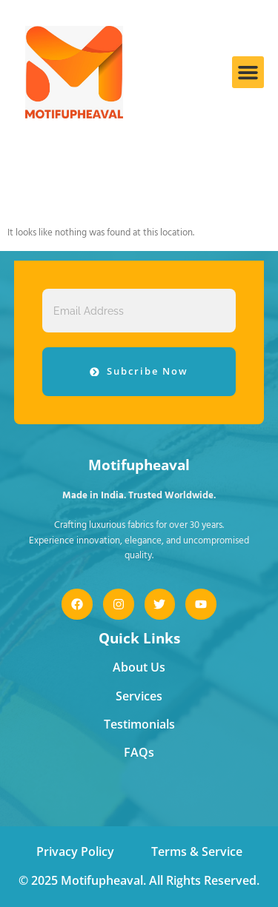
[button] (248, 72)
